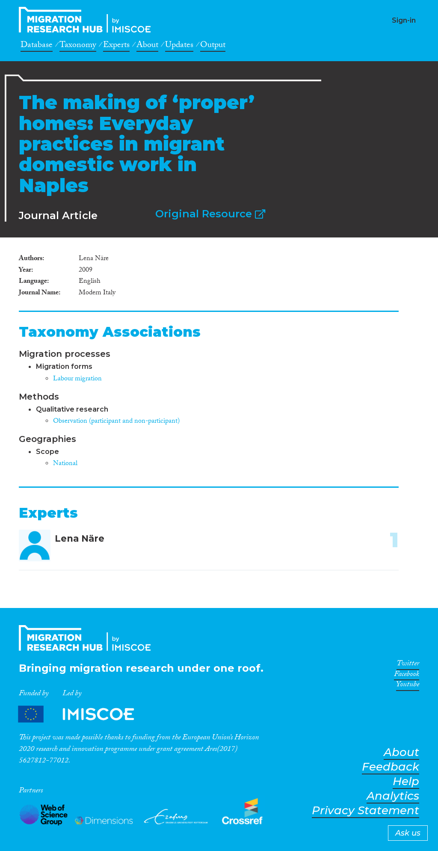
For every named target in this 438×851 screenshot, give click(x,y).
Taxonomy (77, 46)
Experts (116, 46)
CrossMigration (87, 20)
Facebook (406, 675)
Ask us (407, 833)
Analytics (393, 796)
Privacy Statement (365, 810)
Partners (83, 713)
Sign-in (404, 20)
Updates (179, 46)
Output (212, 46)
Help (406, 781)
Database (37, 46)
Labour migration (77, 379)
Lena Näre (79, 538)
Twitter (408, 665)
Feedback (390, 767)
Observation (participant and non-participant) (116, 421)
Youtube (407, 686)
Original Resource (210, 214)
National (65, 464)
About (147, 46)
